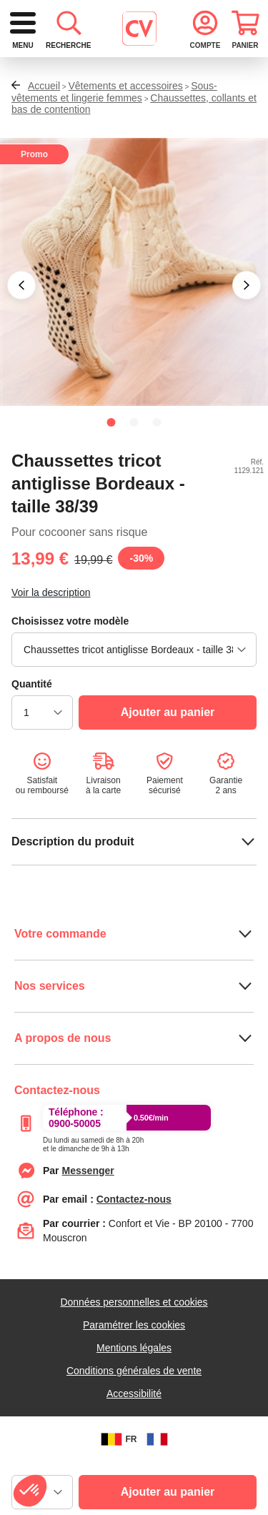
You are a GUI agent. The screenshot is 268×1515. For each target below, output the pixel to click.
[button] (21, 338)
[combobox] (134, 84)
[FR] (157, 1492)
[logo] (111, 29)
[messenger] (88, 1223)
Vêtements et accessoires (125, 138)
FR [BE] (117, 1492)
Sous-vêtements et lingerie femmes (114, 145)
